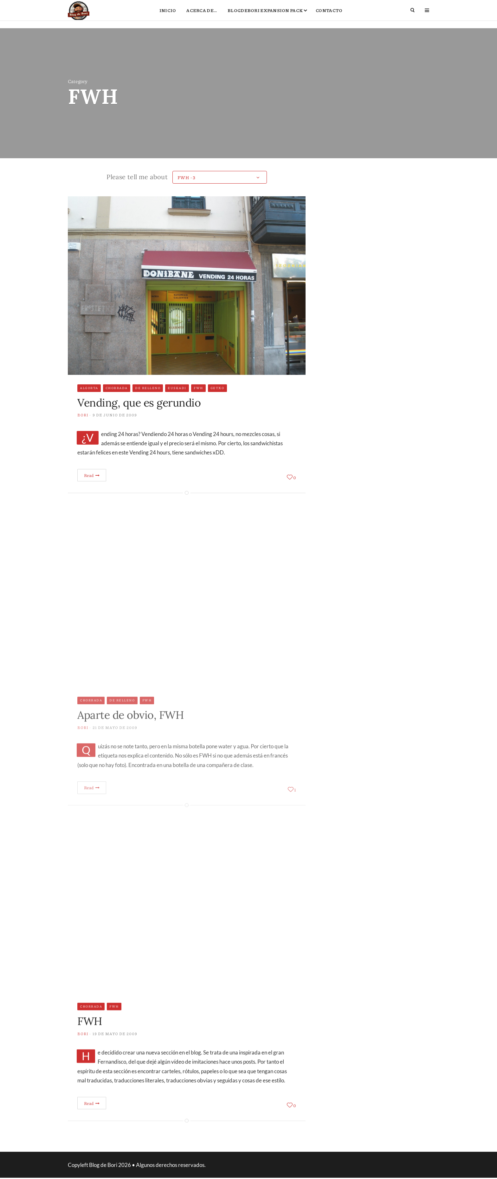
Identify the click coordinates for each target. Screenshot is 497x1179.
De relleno (147, 399)
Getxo (217, 399)
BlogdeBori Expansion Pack (265, 14)
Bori (82, 426)
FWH (198, 399)
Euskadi (177, 399)
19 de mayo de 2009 (115, 1045)
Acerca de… (201, 14)
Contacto (329, 14)
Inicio (167, 14)
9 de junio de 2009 (115, 426)
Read (92, 487)
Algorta (89, 399)
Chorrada (117, 399)
